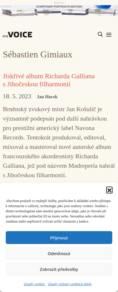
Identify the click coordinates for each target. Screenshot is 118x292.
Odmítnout (59, 253)
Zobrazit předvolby (59, 269)
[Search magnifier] (100, 34)
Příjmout (59, 238)
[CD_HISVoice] (59, 10)
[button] (109, 190)
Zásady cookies (34, 284)
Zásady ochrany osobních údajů (69, 284)
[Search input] (73, 34)
